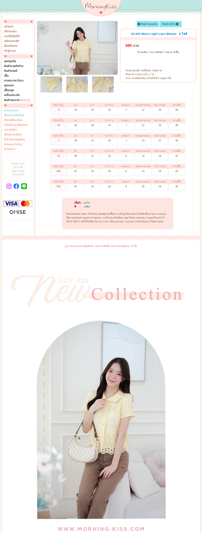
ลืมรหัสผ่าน (10, 46)
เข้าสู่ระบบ (10, 51)
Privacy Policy (13, 144)
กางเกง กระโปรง (13, 81)
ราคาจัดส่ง (10, 130)
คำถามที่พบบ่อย (13, 120)
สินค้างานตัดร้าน (13, 66)
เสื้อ (6, 76)
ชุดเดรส (9, 85)
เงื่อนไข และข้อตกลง (16, 125)
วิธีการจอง (10, 31)
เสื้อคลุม (9, 90)
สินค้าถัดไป (170, 24)
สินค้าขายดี (10, 71)
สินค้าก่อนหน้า (148, 24)
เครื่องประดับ (12, 95)
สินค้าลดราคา (17, 100)
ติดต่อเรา (9, 149)
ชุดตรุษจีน (10, 61)
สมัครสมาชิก (11, 41)
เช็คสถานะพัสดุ (13, 135)
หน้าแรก (8, 27)
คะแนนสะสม (11, 110)
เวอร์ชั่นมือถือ (12, 36)
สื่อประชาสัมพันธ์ (14, 115)
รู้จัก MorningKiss (14, 139)
